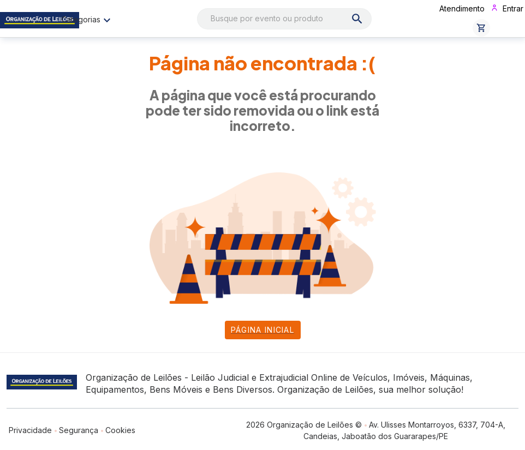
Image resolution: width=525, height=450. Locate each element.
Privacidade (30, 430)
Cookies (120, 430)
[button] (481, 28)
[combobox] (284, 18)
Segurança (78, 430)
